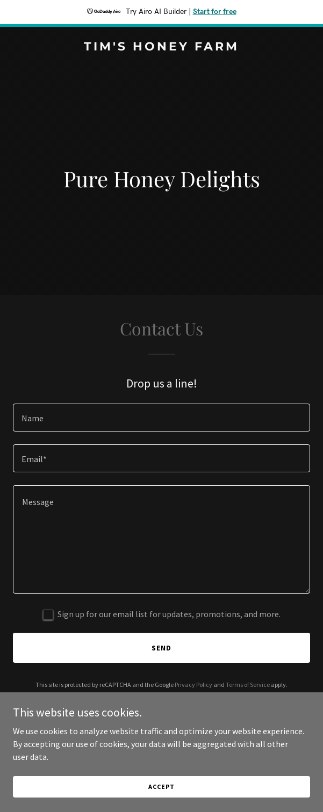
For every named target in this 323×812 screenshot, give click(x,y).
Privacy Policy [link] (193, 685)
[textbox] (161, 417)
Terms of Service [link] (248, 685)
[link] (161, 47)
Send (161, 648)
